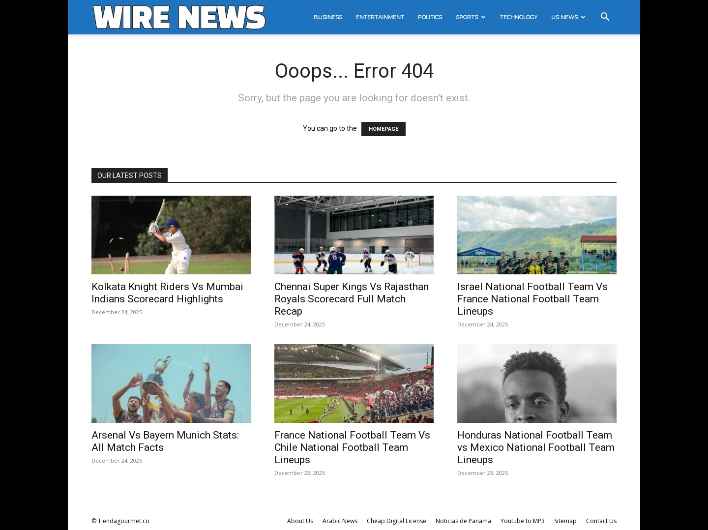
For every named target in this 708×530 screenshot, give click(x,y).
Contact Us (601, 521)
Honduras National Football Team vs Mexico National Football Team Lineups (536, 447)
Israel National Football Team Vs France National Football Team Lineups (532, 299)
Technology (518, 17)
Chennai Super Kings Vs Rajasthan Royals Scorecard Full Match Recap (351, 299)
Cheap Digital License (396, 521)
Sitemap (565, 521)
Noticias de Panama (463, 521)
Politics (430, 17)
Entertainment (380, 17)
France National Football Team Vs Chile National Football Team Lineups (352, 447)
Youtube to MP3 (523, 521)
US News (568, 17)
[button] (605, 18)
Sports (471, 17)
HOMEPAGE (383, 129)
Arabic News (340, 521)
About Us (300, 521)
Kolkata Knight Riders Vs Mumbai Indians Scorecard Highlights (167, 293)
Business (328, 17)
